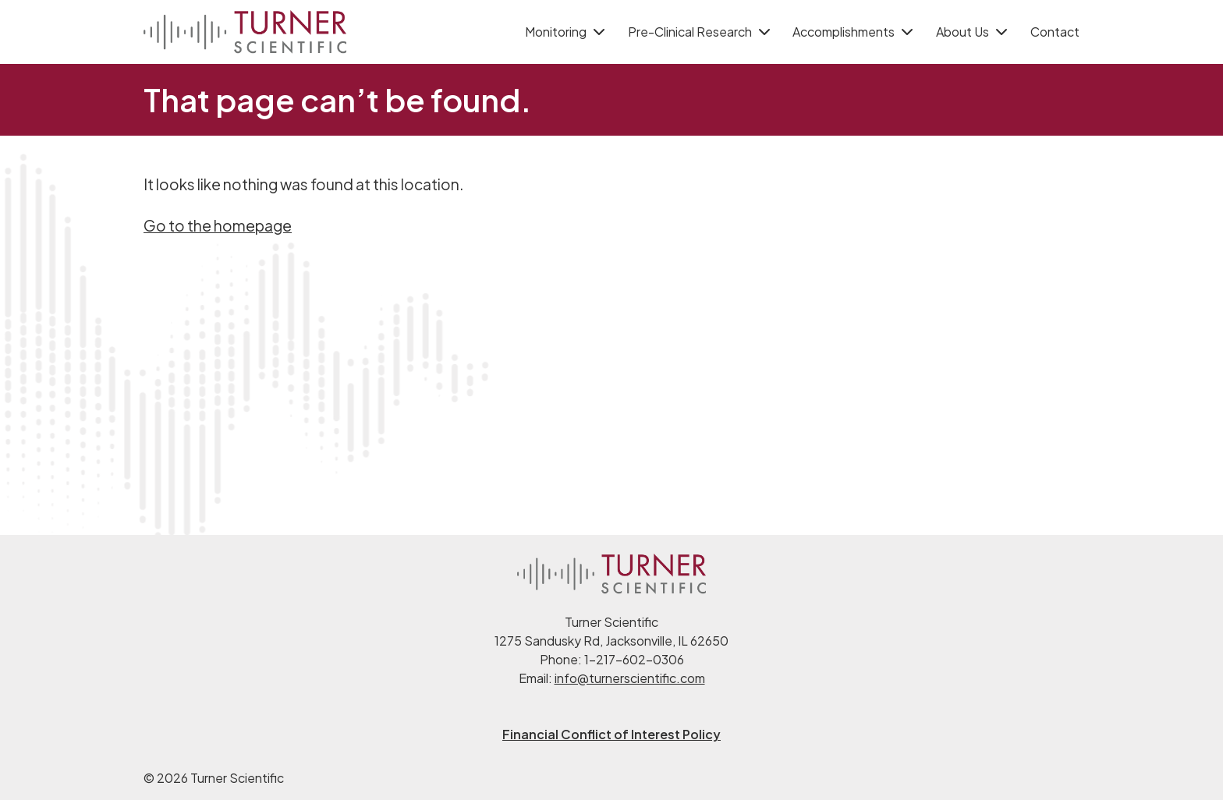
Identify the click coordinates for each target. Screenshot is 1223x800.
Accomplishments (843, 31)
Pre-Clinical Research (690, 31)
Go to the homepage (218, 225)
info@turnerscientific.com (630, 678)
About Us (962, 31)
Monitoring (556, 31)
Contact (1054, 31)
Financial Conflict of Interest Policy (611, 734)
